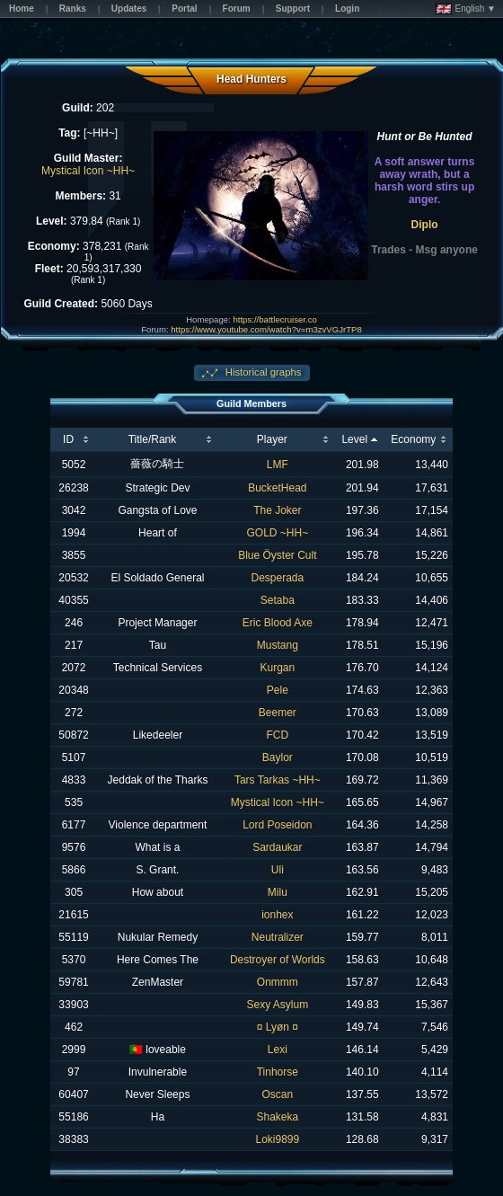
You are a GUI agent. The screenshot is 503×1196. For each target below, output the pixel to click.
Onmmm (277, 982)
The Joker (277, 510)
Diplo (424, 224)
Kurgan (277, 667)
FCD (278, 735)
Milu (277, 892)
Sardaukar (277, 847)
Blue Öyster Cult (277, 555)
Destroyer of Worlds (277, 959)
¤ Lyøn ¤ (277, 1027)
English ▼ (466, 9)
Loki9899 (277, 1139)
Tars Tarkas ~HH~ (277, 780)
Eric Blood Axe (278, 622)
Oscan (278, 1094)
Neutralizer (278, 937)
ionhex (277, 914)
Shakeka (277, 1117)
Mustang (277, 645)
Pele (277, 690)
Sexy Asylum (277, 1004)
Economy (413, 439)
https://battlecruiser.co (274, 319)
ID (68, 439)
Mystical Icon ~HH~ (88, 170)
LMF (277, 464)
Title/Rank (152, 439)
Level (354, 439)
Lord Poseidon (277, 825)
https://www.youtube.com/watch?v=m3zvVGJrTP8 (266, 329)
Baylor (277, 757)
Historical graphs (262, 372)
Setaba (277, 600)
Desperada (277, 577)
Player (272, 439)
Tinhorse (277, 1072)
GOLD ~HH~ (277, 533)
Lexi (277, 1049)
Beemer (277, 712)
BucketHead (277, 488)
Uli (277, 870)
